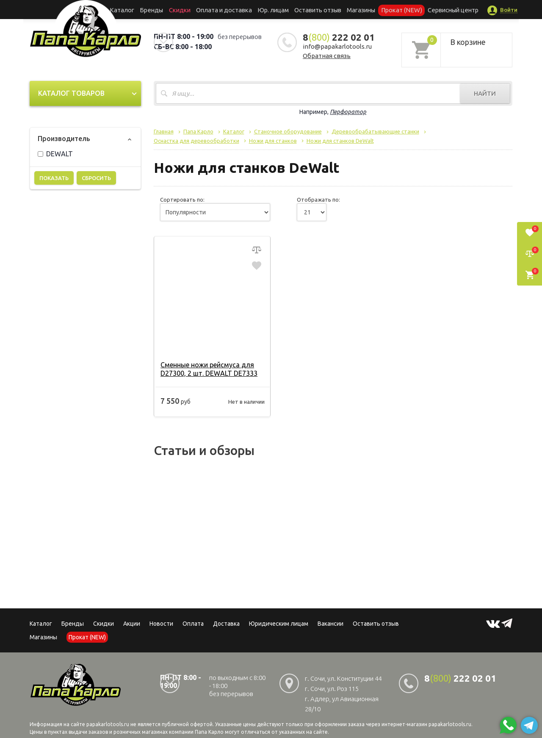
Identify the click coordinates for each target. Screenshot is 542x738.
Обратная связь (327, 55)
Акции (131, 623)
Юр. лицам (273, 9)
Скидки (103, 623)
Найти (485, 93)
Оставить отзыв (315, 9)
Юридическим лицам (278, 623)
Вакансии (330, 623)
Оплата (193, 623)
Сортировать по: (182, 200)
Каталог (137, 9)
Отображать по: (318, 200)
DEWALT (55, 154)
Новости (161, 623)
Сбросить (96, 178)
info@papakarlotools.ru (337, 46)
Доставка (226, 623)
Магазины (43, 637)
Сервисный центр (437, 9)
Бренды (163, 9)
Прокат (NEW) (390, 9)
